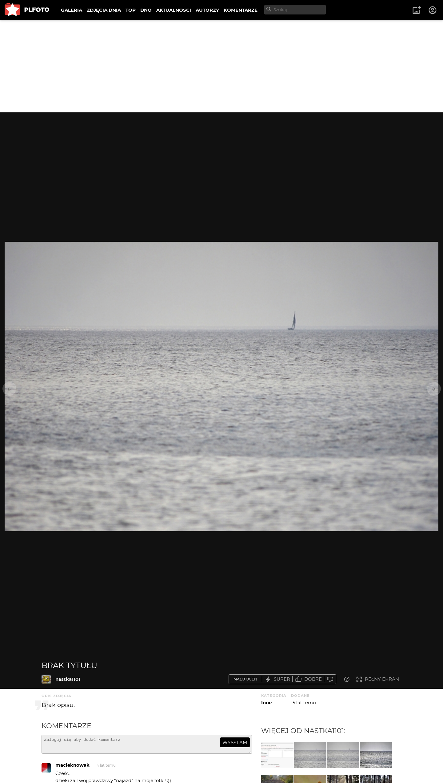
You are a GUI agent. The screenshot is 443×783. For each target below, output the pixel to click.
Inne (266, 702)
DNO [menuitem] (146, 10)
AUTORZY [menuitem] (207, 10)
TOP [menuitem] (131, 10)
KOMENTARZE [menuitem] (240, 10)
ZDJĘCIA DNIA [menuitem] (104, 10)
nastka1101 (67, 679)
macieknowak (72, 768)
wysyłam (234, 742)
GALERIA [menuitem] (71, 10)
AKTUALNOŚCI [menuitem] (173, 10)
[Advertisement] (221, 66)
